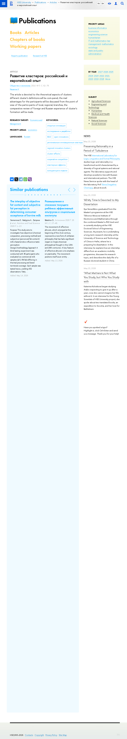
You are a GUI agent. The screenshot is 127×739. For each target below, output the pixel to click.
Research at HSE (40, 56)
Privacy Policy (51, 735)
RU (99, 3)
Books (15, 32)
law (108, 40)
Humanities (96, 110)
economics (93, 31)
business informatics (97, 27)
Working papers (25, 46)
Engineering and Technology (97, 106)
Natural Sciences (99, 120)
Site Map (63, 735)
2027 (100, 71)
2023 (96, 75)
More (107, 79)
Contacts (29, 735)
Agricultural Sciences (101, 101)
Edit (118, 734)
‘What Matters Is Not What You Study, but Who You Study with (101, 277)
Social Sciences (98, 123)
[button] (25, 194)
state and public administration (95, 52)
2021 (107, 75)
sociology (92, 47)
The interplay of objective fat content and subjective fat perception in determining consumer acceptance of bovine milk (25, 208)
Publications (37, 21)
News (87, 136)
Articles (32, 32)
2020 (90, 79)
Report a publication (19, 56)
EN (103, 3)
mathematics (108, 44)
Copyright (39, 735)
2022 (101, 75)
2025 (111, 71)
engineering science (97, 34)
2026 (105, 71)
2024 (90, 75)
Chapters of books (27, 39)
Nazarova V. (14, 89)
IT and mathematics (97, 40)
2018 (101, 79)
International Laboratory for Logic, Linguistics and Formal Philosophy (102, 157)
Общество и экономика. (20, 85)
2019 (96, 79)
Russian (27, 136)
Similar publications (29, 189)
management (94, 44)
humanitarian (94, 37)
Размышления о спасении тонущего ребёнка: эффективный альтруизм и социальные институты (60, 208)
